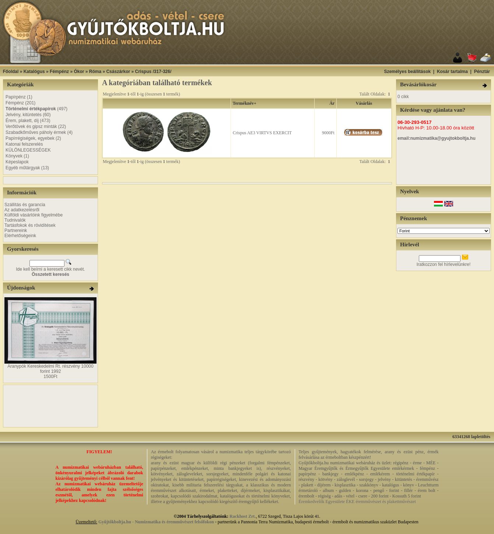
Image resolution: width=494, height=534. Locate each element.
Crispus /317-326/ (153, 71)
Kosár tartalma (452, 71)
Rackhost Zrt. (243, 516)
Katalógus (34, 71)
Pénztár (482, 71)
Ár (331, 103)
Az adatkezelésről (21, 209)
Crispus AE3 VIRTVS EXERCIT (262, 132)
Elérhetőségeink (20, 235)
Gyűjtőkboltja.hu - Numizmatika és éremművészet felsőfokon (156, 521)
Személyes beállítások (407, 71)
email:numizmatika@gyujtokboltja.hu (436, 138)
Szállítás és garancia (24, 204)
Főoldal (11, 71)
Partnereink (15, 230)
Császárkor (118, 71)
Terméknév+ (244, 103)
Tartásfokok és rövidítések (30, 225)
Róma (95, 71)
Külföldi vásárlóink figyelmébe (33, 215)
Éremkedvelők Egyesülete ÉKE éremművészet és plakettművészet (357, 501)
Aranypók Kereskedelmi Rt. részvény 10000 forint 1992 (50, 369)
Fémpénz (59, 71)
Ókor (79, 71)
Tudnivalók (15, 220)
